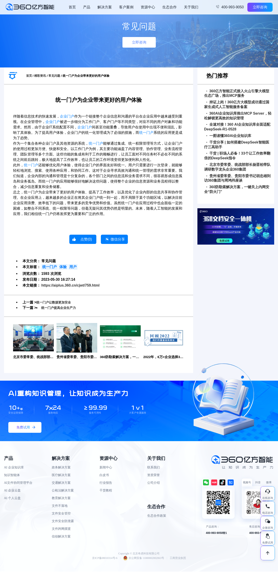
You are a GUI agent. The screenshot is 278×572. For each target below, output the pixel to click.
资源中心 (148, 7)
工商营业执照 (178, 558)
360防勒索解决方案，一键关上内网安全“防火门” (236, 189)
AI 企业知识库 (14, 467)
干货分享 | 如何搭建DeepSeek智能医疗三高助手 (236, 144)
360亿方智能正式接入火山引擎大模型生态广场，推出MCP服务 (236, 93)
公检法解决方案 (63, 490)
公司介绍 (153, 483)
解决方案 (104, 7)
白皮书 (104, 475)
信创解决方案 (61, 536)
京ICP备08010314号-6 (105, 558)
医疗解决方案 (61, 475)
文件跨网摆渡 (61, 529)
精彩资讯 (40, 75)
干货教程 (105, 490)
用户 (73, 267)
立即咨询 (260, 7)
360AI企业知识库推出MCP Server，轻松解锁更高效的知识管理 (237, 115)
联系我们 (153, 467)
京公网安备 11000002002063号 (143, 558)
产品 (86, 7)
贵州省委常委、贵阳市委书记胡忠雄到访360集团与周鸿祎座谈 (237, 178)
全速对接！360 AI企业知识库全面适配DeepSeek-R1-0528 (237, 127)
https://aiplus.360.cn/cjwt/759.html (70, 285)
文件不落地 (60, 506)
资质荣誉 (153, 475)
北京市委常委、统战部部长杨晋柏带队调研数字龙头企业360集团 (237, 167)
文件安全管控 (61, 513)
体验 (63, 267)
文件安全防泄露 (63, 521)
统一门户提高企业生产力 (61, 308)
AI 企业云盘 (12, 490)
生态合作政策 (156, 516)
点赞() (86, 239)
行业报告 (105, 483)
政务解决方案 (61, 467)
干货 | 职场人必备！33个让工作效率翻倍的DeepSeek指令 (237, 155)
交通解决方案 (61, 483)
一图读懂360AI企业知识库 (228, 136)
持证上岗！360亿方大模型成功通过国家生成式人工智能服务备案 (236, 104)
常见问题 (54, 75)
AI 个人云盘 (12, 498)
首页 (72, 7)
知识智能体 (12, 475)
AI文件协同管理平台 (18, 483)
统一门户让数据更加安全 (56, 302)
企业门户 (67, 116)
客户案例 (126, 7)
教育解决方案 (61, 498)
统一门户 (146, 132)
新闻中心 (105, 467)
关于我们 (191, 7)
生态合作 (169, 7)
